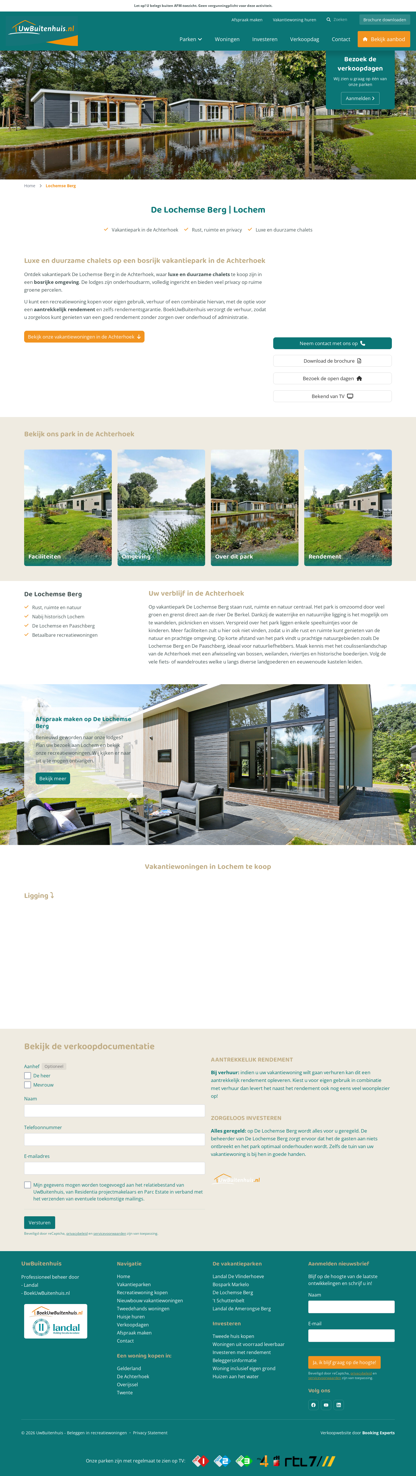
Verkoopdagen (133, 1325)
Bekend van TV (332, 396)
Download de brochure (332, 360)
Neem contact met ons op (332, 343)
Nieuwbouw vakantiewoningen (150, 1300)
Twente (125, 1392)
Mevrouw (43, 1085)
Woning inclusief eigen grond (244, 1368)
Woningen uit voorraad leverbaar (249, 1344)
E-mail (314, 1323)
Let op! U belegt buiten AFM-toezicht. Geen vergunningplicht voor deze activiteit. (208, 5)
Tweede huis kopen (233, 1336)
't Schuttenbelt (228, 1300)
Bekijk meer (52, 778)
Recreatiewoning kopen (142, 1292)
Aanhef (31, 1066)
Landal (31, 1285)
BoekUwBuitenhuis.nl (47, 1293)
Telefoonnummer (43, 1127)
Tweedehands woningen (143, 1308)
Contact (125, 1341)
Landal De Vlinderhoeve (238, 1276)
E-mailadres (37, 1156)
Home (29, 185)
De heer (42, 1075)
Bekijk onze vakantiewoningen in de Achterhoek (84, 336)
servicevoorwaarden (109, 1233)
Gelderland (129, 1368)
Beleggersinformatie (235, 1360)
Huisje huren (131, 1317)
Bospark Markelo (231, 1284)
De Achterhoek (133, 1376)
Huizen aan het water (236, 1376)
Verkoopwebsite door (358, 1432)
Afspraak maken (134, 1333)
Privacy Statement (150, 1432)
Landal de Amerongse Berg (242, 1308)
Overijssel (127, 1384)
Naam (30, 1098)
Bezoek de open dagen (332, 378)
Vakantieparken (134, 1284)
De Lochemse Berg (233, 1292)
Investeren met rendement (242, 1352)
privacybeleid (77, 1233)
